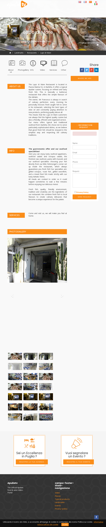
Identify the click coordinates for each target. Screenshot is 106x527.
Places (43, 10)
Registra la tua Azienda (31, 462)
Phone (75, 162)
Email (75, 152)
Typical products (56, 10)
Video (33, 10)
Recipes (70, 10)
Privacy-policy (61, 509)
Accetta (65, 524)
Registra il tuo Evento (78, 462)
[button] (11, 295)
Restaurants (32, 53)
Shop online (95, 10)
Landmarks (81, 10)
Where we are (84, 78)
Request (76, 171)
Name (75, 143)
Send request (84, 197)
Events (34, 15)
